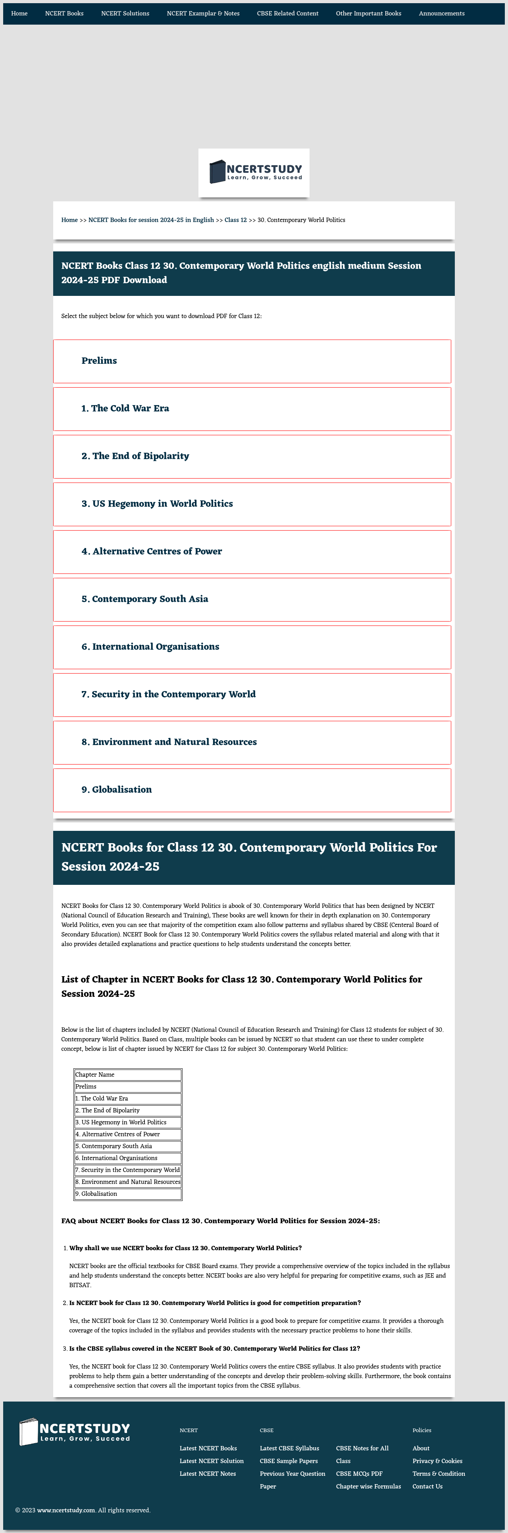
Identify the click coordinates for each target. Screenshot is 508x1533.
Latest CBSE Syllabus (289, 1448)
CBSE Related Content (288, 13)
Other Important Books (368, 13)
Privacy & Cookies (438, 1461)
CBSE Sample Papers (289, 1461)
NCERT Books (64, 13)
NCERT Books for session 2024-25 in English (151, 220)
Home (19, 13)
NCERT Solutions (125, 13)
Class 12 (236, 220)
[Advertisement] (254, 86)
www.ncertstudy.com (66, 1510)
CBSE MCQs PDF (359, 1474)
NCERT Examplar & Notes (203, 13)
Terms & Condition (439, 1474)
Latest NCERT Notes (208, 1474)
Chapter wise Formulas (368, 1486)
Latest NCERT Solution (212, 1461)
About (421, 1448)
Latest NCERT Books (208, 1448)
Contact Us (428, 1486)
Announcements (442, 13)
